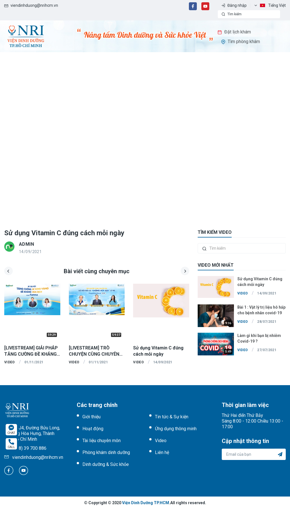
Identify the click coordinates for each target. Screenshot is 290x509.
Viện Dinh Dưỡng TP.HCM (145, 502)
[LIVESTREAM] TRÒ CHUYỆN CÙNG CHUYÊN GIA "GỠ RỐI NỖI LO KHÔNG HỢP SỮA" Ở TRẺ (94, 351)
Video (9, 362)
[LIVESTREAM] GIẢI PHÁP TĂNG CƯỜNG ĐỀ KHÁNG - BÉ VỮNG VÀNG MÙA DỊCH (31, 351)
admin (26, 244)
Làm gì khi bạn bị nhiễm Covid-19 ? (259, 338)
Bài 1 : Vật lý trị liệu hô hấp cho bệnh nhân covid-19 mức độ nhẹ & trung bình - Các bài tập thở (261, 310)
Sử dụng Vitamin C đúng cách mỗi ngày (64, 233)
